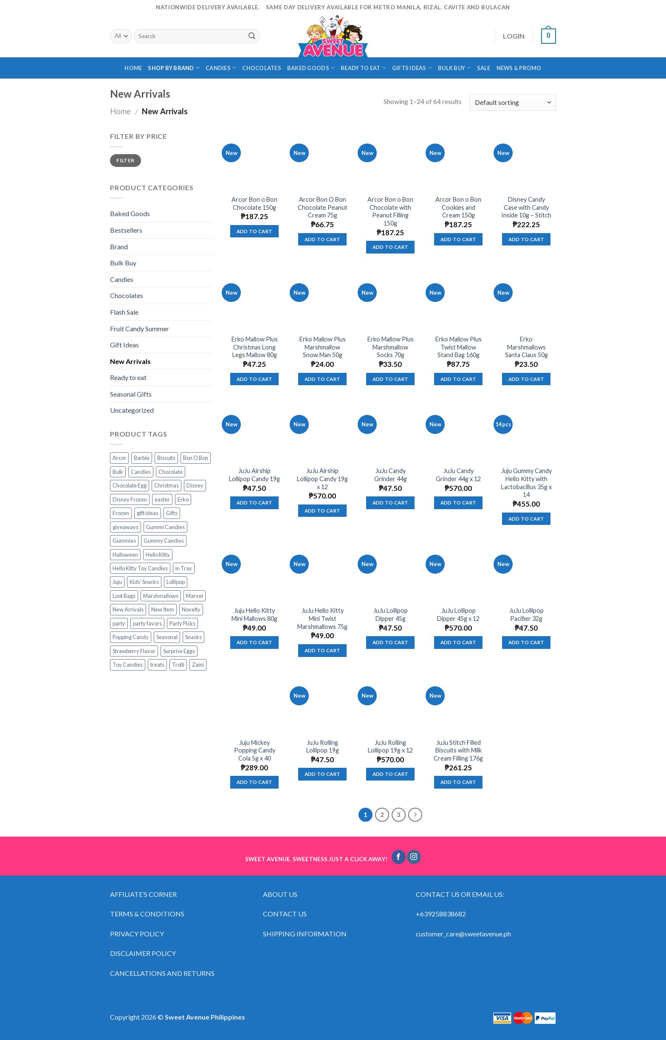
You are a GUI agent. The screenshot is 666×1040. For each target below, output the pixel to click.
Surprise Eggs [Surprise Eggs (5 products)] (179, 651)
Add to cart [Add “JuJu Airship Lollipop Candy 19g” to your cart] (255, 502)
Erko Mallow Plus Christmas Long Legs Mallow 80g (254, 346)
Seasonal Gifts (131, 394)
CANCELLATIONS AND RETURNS (162, 973)
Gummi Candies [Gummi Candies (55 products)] (165, 527)
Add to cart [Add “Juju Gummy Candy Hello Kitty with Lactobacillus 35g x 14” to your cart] (526, 518)
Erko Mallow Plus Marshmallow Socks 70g (390, 346)
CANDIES (221, 68)
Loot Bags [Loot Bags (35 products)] (124, 595)
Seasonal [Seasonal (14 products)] (167, 637)
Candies (121, 279)
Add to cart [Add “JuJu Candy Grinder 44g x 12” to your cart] (458, 502)
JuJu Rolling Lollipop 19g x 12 (390, 746)
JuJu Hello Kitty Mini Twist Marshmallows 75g (322, 618)
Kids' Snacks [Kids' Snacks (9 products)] (144, 581)
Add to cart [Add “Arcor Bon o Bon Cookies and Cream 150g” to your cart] (458, 239)
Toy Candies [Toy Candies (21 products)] (128, 664)
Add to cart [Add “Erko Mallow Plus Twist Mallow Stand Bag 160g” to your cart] (458, 379)
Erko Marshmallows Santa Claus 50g (526, 346)
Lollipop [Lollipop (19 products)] (175, 581)
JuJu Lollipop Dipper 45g (390, 614)
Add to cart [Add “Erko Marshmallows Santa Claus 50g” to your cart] (526, 379)
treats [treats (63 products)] (157, 664)
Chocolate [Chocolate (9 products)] (170, 471)
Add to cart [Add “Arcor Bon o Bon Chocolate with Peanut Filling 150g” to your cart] (391, 247)
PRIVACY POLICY (137, 934)
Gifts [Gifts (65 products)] (172, 513)
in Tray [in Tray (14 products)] (183, 568)
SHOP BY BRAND (174, 68)
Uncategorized (132, 410)
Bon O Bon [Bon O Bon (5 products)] (195, 457)
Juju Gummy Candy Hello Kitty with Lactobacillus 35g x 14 (526, 482)
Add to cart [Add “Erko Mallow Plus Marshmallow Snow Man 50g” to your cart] (323, 379)
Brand (119, 246)
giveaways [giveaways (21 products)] (125, 527)
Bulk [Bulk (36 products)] (118, 471)
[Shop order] (513, 102)
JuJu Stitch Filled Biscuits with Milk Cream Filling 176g (458, 750)
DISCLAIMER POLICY (143, 953)
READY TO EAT (363, 68)
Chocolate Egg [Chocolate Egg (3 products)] (130, 485)
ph (507, 934)
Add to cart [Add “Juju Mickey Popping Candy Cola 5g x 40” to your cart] (255, 782)
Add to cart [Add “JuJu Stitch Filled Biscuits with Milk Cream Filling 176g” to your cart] (458, 782)
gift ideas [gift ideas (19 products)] (147, 513)
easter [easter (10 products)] (162, 499)
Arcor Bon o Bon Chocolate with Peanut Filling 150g (390, 211)
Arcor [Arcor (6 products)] (119, 457)
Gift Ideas (124, 345)
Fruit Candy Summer (139, 328)
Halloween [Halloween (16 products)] (125, 554)
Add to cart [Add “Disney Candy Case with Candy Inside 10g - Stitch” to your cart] (526, 239)
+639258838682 (441, 914)
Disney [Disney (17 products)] (194, 485)
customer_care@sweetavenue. (460, 934)
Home (120, 111)
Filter (125, 160)
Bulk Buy (123, 263)
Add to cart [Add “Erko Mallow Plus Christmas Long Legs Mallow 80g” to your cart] (255, 379)
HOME (133, 68)
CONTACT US (285, 914)
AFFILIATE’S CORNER (143, 894)
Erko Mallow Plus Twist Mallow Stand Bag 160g (458, 346)
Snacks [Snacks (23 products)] (193, 637)
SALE (484, 68)
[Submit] (252, 36)
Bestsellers (126, 230)
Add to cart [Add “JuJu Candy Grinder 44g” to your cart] (391, 502)
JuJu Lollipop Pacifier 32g (526, 614)
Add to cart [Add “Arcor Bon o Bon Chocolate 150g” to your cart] (255, 231)
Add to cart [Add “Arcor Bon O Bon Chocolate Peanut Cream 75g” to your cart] (323, 239)
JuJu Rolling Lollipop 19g (322, 746)
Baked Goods (130, 213)
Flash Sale (124, 312)
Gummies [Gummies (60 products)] (124, 540)
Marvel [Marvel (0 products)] (194, 595)
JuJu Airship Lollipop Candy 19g (254, 474)
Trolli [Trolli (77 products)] (178, 664)
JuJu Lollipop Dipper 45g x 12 (458, 614)
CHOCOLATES (261, 68)
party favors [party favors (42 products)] (147, 623)
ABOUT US (280, 894)
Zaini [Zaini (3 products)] (198, 664)
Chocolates (126, 295)
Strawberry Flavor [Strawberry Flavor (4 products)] (134, 651)
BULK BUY (454, 68)
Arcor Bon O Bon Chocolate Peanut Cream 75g (322, 207)
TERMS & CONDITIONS (147, 914)
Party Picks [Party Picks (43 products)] (182, 623)
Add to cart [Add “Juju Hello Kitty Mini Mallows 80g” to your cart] (255, 642)
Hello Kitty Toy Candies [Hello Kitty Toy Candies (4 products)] (140, 568)
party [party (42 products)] (119, 623)
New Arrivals (130, 361)
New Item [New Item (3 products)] (162, 609)
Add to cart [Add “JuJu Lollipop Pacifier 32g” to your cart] (526, 642)
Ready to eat (128, 377)
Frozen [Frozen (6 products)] (121, 513)
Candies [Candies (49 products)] (141, 471)
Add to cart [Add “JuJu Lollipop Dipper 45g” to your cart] (391, 642)
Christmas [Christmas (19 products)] (166, 485)
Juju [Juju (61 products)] (117, 581)
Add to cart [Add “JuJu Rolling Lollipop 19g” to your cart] (323, 774)
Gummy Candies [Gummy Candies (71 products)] (164, 540)
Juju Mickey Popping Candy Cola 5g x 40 (254, 750)
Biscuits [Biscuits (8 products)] (166, 457)
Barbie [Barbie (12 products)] (142, 457)
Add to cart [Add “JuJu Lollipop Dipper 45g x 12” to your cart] (458, 642)
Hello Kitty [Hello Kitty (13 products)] (158, 554)
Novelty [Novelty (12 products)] (191, 609)
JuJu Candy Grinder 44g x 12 (458, 474)
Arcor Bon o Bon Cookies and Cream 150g (458, 207)
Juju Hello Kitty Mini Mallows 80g (254, 614)
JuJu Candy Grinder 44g (390, 474)
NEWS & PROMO (519, 68)
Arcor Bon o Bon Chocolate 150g (254, 203)
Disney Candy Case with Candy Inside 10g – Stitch (526, 207)
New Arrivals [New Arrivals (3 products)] (128, 609)
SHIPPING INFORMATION (305, 934)
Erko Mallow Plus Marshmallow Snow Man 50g (322, 346)
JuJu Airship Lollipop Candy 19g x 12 (322, 478)
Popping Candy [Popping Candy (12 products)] (131, 637)
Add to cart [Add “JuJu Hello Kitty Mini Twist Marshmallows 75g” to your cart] (323, 650)
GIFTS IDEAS (412, 68)
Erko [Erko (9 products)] (183, 499)
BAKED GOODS (311, 68)
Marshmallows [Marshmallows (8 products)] (160, 595)
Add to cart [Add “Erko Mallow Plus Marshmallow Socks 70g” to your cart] (391, 379)
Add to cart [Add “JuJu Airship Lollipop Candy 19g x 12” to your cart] (323, 510)
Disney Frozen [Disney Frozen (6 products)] (130, 499)
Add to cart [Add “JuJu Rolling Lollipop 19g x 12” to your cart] (391, 774)
